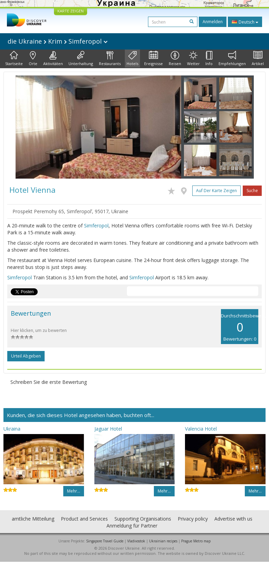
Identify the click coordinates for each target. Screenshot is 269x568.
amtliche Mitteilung (33, 518)
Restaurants (110, 58)
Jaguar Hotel (108, 428)
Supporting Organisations (142, 518)
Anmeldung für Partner (131, 525)
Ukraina (11, 428)
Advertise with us (233, 518)
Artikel (258, 58)
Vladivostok (136, 541)
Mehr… (73, 491)
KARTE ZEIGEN (70, 10)
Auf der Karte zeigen (216, 190)
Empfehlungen (232, 58)
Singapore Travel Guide (104, 541)
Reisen (175, 58)
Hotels (132, 58)
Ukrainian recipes (163, 541)
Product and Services (84, 518)
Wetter (193, 58)
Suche (252, 190)
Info (209, 58)
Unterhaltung (80, 58)
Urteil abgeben (26, 356)
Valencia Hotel (201, 428)
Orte (33, 58)
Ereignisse (153, 58)
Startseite (14, 58)
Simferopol (96, 225)
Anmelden (213, 22)
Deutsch (245, 22)
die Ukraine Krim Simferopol (58, 41)
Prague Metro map (196, 541)
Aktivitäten (53, 58)
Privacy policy (193, 518)
